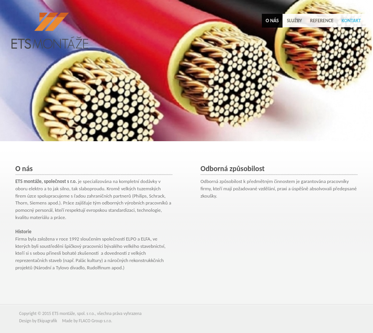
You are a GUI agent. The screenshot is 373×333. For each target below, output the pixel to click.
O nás (272, 20)
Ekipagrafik (47, 320)
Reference (322, 20)
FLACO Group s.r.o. (95, 320)
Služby (294, 20)
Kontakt (351, 20)
